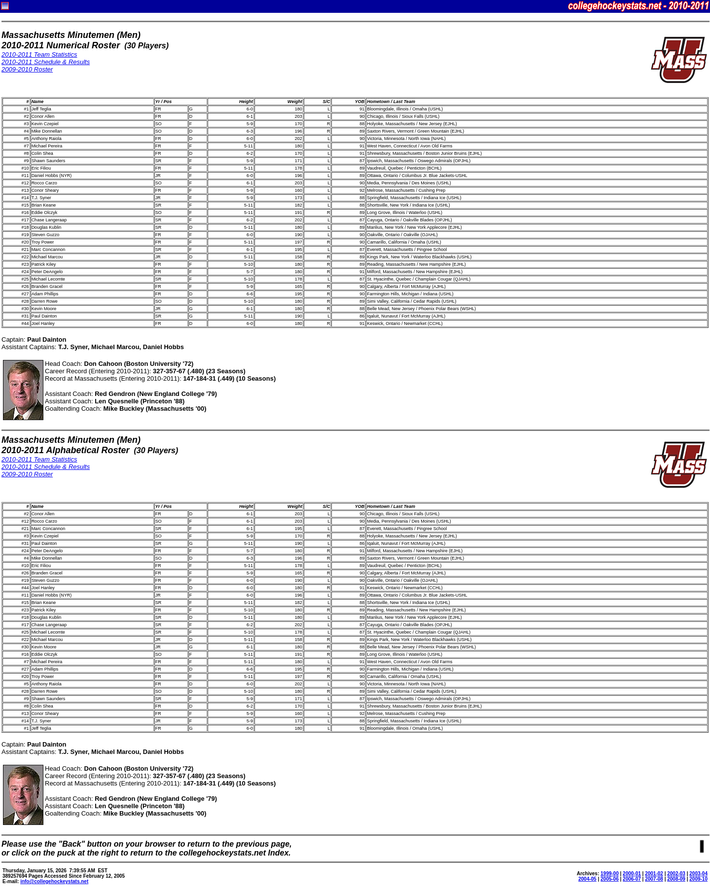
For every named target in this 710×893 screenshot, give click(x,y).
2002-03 (676, 873)
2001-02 (654, 873)
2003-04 (698, 873)
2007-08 (654, 879)
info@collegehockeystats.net (54, 881)
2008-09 (676, 879)
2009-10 (698, 879)
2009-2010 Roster (27, 69)
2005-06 (610, 879)
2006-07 (632, 879)
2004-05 (587, 879)
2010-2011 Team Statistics (39, 54)
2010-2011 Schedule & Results (45, 62)
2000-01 (632, 873)
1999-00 (610, 873)
